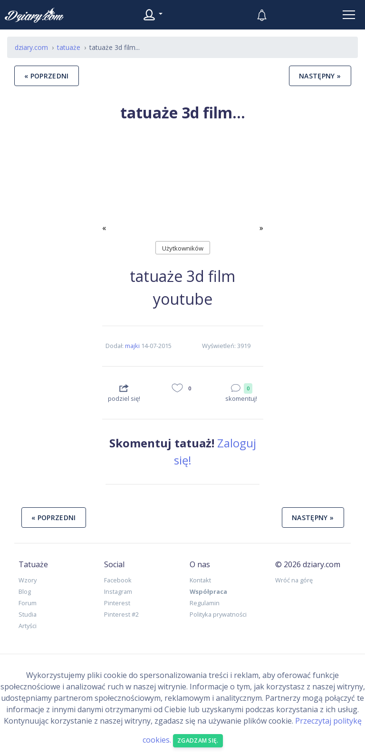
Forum (28, 603)
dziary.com (31, 47)
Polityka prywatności (218, 614)
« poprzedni (46, 75)
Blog (25, 591)
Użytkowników (182, 248)
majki (132, 345)
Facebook (118, 580)
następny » (320, 75)
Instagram (118, 591)
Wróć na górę (294, 580)
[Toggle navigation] (348, 14)
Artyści (28, 625)
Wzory (28, 580)
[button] (114, 183)
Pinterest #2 (121, 614)
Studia (28, 614)
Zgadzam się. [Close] (198, 740)
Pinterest (117, 603)
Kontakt (200, 580)
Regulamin (205, 603)
